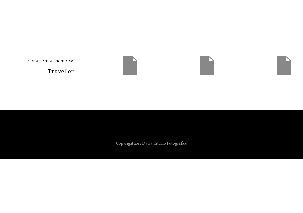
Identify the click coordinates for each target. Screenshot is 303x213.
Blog (118, 24)
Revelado (145, 24)
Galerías (88, 24)
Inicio (59, 24)
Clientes (230, 24)
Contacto (264, 24)
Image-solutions (188, 24)
